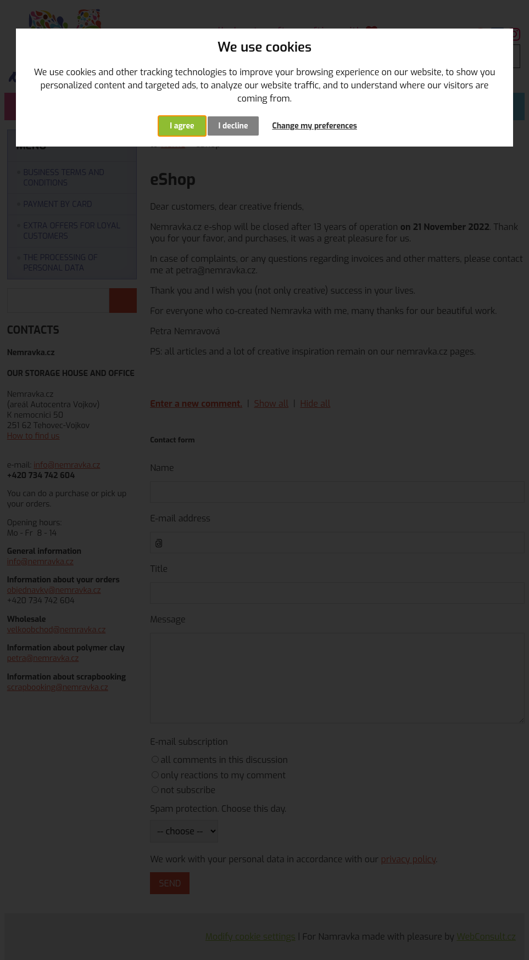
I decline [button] (233, 126)
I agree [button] (182, 126)
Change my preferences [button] (314, 126)
